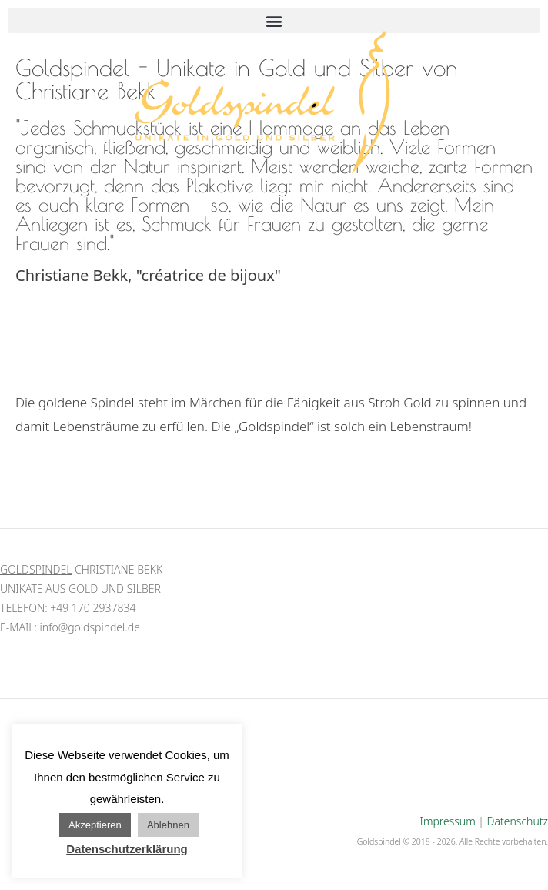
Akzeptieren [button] (95, 825)
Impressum (448, 821)
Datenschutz (517, 821)
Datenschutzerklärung (127, 848)
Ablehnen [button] (168, 825)
